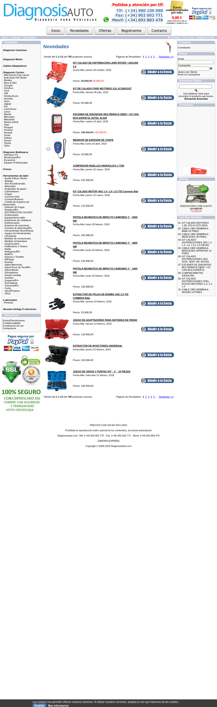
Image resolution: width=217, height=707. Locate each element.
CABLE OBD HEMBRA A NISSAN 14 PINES (195, 290)
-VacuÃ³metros (12, 291)
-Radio (7, 249)
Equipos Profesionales (16, 162)
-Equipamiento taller (14, 217)
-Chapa (8, 194)
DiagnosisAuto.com (121, 446)
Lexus (7, 111)
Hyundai (8, 98)
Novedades (29, 37)
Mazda (7, 114)
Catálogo (15, 37)
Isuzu (7, 101)
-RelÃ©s (8, 254)
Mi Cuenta (174, 37)
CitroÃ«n (8, 88)
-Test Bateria (10, 283)
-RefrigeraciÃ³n (12, 251)
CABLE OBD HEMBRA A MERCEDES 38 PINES (195, 235)
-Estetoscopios (12, 222)
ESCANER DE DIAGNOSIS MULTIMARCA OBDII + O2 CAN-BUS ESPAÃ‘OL (196, 267)
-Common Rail (11, 196)
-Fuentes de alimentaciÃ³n (18, 228)
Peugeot (8, 127)
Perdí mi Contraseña (189, 74)
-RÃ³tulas (9, 259)
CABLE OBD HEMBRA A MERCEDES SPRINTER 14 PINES (196, 251)
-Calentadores (11, 191)
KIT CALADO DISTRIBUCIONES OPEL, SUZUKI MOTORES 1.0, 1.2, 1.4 (197, 282)
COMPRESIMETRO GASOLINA (192, 274)
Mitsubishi (9, 119)
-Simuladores (11, 272)
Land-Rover (10, 109)
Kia (5, 106)
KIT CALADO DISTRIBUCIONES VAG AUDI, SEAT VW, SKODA (195, 259)
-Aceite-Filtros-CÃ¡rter (15, 178)
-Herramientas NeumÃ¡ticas (19, 230)
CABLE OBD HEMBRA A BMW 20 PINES (195, 229)
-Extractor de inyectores (16, 225)
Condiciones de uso (13, 325)
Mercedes (9, 117)
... (156, 56)
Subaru (8, 137)
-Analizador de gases (15, 188)
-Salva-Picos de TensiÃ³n (17, 267)
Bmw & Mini (10, 83)
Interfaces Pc (11, 154)
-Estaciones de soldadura (17, 220)
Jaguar (7, 103)
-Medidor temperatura (15, 241)
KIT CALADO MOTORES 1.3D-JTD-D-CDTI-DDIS (195, 224)
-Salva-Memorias (13, 264)
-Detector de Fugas (14, 207)
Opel (6, 124)
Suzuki (7, 140)
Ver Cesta (188, 37)
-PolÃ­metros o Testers (15, 246)
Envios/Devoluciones (14, 320)
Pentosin (8, 302)
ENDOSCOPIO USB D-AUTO (196, 206)
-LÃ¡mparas (10, 236)
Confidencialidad (11, 323)
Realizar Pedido (206, 37)
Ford (6, 90)
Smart (7, 135)
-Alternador (10, 186)
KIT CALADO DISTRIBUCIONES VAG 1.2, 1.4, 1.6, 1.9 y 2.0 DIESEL (197, 242)
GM (6, 93)
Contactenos (9, 328)
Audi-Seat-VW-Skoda (15, 77)
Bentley (8, 80)
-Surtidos (8, 277)
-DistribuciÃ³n (11, 209)
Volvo (7, 145)
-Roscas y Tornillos (14, 257)
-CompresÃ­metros (13, 199)
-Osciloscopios (12, 243)
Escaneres (9, 160)
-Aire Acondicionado (14, 183)
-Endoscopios (11, 215)
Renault (8, 132)
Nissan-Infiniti (11, 122)
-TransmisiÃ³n (11, 285)
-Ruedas (8, 262)
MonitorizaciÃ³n (12, 157)
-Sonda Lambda (12, 275)
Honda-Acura (11, 96)
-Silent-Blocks (11, 270)
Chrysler (8, 85)
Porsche (8, 130)
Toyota (7, 143)
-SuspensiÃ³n (11, 280)
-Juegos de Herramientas (17, 233)
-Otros (7, 293)
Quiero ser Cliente (187, 72)
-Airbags (8, 181)
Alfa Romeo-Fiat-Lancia (16, 75)
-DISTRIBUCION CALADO (18, 212)
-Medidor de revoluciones (17, 238)
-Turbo (7, 288)
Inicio (5, 37)
